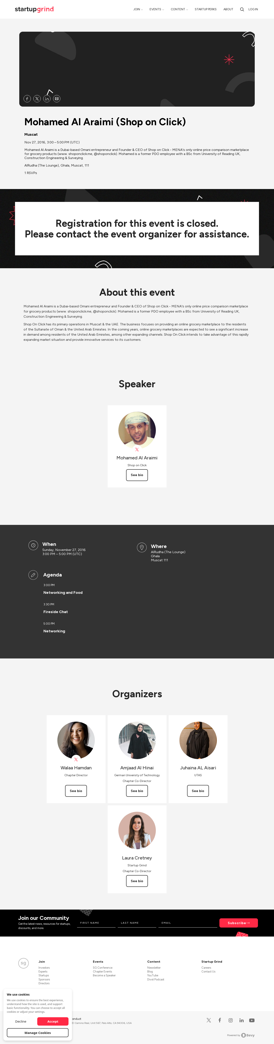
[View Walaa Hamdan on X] (76, 759)
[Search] (242, 9)
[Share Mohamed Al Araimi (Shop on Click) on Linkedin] (46, 98)
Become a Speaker (104, 975)
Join (136, 9)
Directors (44, 983)
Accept (53, 1021)
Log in (253, 9)
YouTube (152, 975)
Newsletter (154, 967)
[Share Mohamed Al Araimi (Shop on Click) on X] (37, 98)
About (228, 9)
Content (178, 9)
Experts (43, 971)
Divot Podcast (155, 979)
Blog (150, 971)
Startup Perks (206, 9)
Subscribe (237, 923)
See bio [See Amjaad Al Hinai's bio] (137, 791)
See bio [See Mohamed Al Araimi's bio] (137, 475)
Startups (44, 975)
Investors (44, 967)
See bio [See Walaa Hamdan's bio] (76, 791)
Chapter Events (102, 971)
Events (155, 9)
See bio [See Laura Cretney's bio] (137, 881)
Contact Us (208, 971)
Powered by (241, 1035)
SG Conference (102, 967)
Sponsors (44, 979)
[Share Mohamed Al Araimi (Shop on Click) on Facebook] (27, 98)
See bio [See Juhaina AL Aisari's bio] (198, 791)
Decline (20, 1021)
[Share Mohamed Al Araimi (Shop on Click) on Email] (56, 98)
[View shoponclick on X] (137, 449)
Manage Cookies (38, 1033)
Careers (206, 967)
